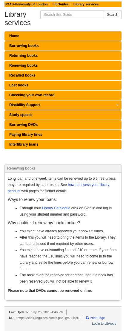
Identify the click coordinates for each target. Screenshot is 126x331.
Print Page (95, 318)
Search (112, 15)
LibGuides (61, 4)
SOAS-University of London (26, 4)
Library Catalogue (56, 208)
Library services (86, 4)
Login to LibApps (104, 323)
